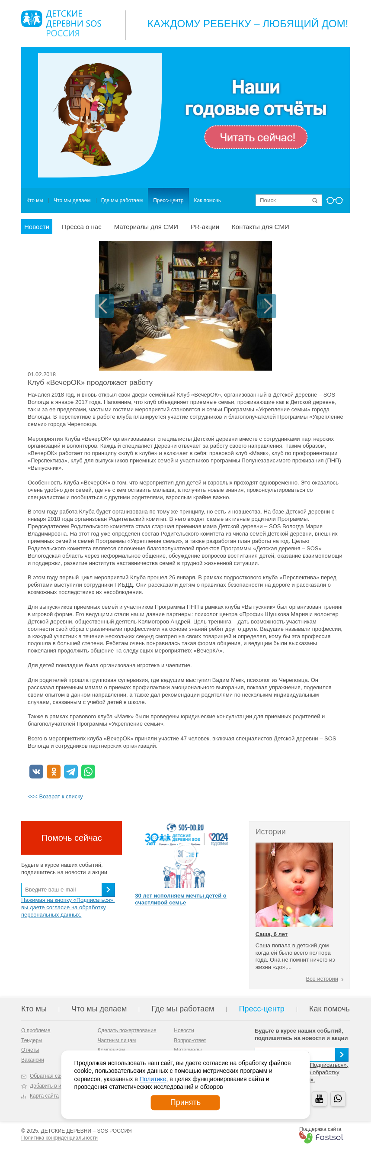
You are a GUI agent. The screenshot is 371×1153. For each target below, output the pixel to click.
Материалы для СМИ (146, 226)
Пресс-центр (168, 200)
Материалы (187, 1050)
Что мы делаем (72, 200)
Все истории (322, 978)
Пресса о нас (82, 226)
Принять (185, 1102)
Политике (153, 1078)
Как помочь (207, 200)
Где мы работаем (122, 200)
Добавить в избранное (57, 1086)
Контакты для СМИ (260, 226)
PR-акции (205, 226)
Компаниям (111, 1050)
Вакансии (32, 1060)
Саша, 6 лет (272, 934)
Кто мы (34, 200)
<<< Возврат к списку (55, 796)
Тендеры (31, 1040)
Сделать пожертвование (127, 1030)
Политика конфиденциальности (59, 1138)
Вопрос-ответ (190, 1040)
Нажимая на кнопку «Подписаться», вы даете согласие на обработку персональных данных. (68, 907)
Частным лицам (117, 1040)
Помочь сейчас (72, 838)
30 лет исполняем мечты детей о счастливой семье (180, 899)
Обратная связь (49, 1076)
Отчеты (30, 1050)
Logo (61, 23)
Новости (36, 226)
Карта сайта (44, 1096)
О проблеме (35, 1030)
